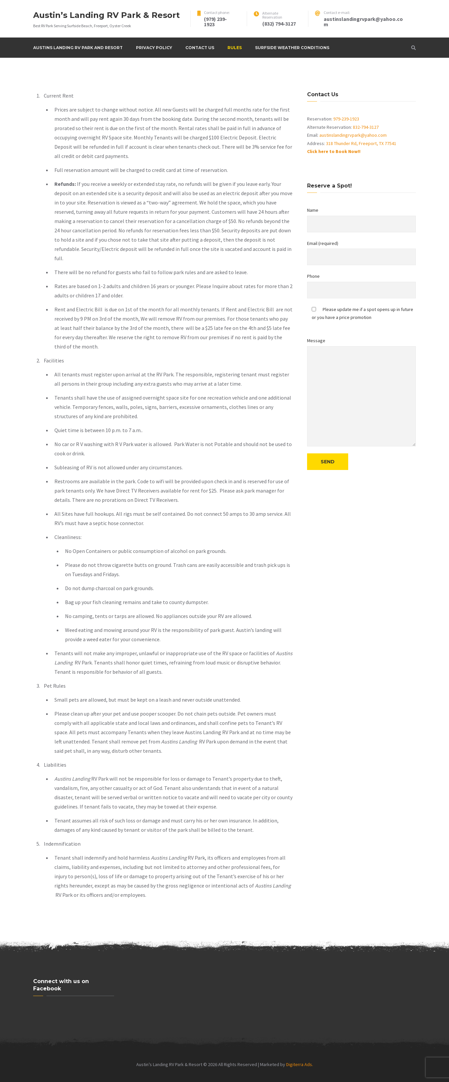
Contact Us (199, 47)
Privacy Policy (154, 47)
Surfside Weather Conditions (292, 47)
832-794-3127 (366, 127)
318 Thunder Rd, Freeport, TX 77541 (361, 143)
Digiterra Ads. (299, 1064)
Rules (234, 47)
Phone (361, 285)
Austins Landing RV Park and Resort (78, 47)
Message (361, 392)
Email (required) (361, 253)
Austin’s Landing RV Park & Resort (106, 15)
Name (361, 219)
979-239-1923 (346, 119)
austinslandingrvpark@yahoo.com (353, 135)
